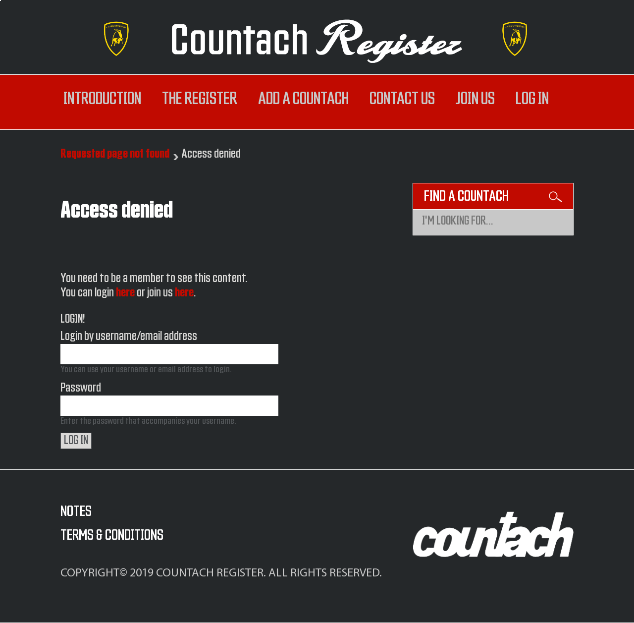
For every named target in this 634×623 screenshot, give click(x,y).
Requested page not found (114, 154)
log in (532, 99)
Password (80, 388)
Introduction (102, 99)
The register (199, 99)
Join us (475, 99)
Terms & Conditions (111, 535)
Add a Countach (303, 99)
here (125, 293)
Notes (76, 511)
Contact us (402, 99)
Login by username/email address (128, 336)
